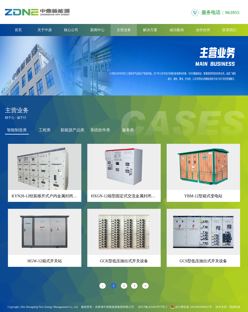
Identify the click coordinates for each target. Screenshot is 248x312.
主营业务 (124, 30)
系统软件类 (100, 130)
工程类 (45, 130)
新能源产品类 (72, 130)
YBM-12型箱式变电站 (203, 196)
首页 (18, 30)
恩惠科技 (234, 306)
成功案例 (176, 30)
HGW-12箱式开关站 (44, 261)
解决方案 (150, 30)
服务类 (128, 130)
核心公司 (71, 30)
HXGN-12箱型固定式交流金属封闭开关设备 (129, 196)
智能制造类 (17, 130)
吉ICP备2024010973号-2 (152, 306)
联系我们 (229, 30)
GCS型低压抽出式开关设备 (203, 261)
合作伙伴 (203, 30)
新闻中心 (97, 30)
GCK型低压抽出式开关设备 (124, 261)
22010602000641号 (200, 306)
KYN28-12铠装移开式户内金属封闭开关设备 (50, 196)
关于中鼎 (44, 30)
